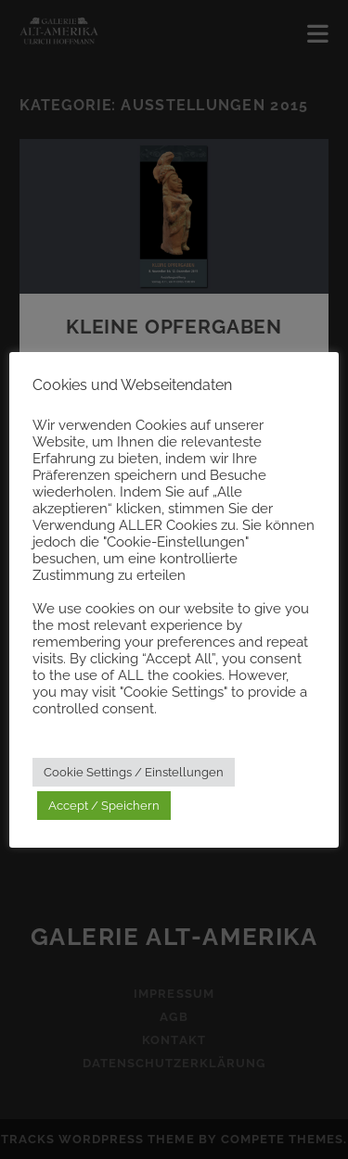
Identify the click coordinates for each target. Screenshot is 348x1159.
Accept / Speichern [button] (104, 806)
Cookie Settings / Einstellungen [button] (134, 772)
